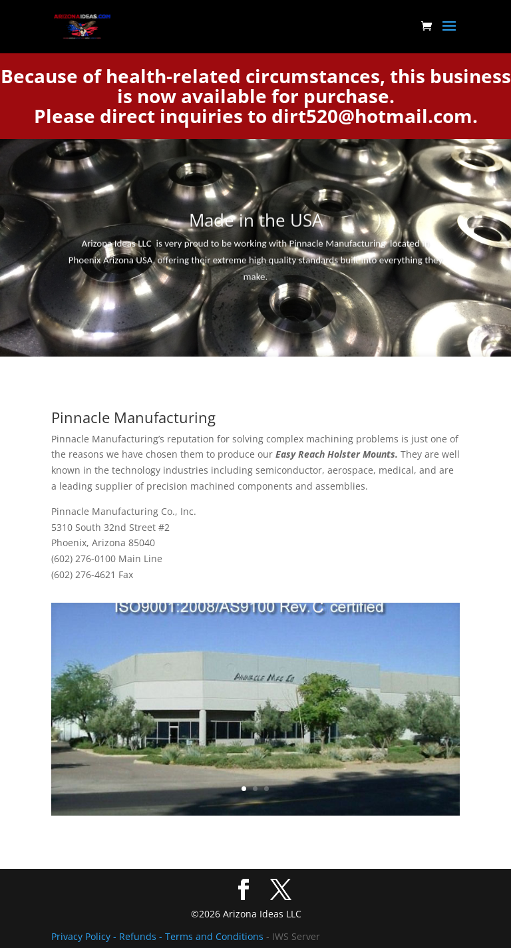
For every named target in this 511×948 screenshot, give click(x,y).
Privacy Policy (82, 936)
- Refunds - (139, 936)
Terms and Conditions (214, 936)
